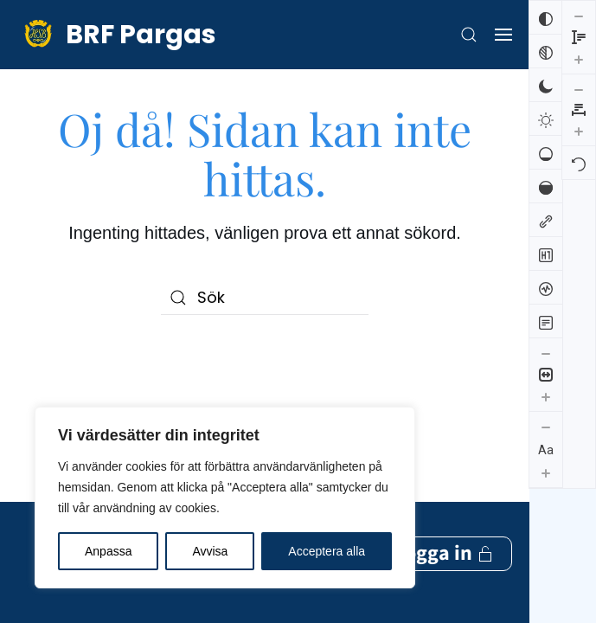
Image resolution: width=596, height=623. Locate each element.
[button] (468, 34)
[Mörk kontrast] (546, 84)
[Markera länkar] (546, 219)
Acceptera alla (326, 551)
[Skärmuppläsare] (546, 287)
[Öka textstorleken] (546, 472)
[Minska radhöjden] (546, 502)
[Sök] (264, 297)
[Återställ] (578, 89)
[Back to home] (116, 34)
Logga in (444, 401)
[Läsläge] (546, 321)
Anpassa (108, 551)
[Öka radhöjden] (546, 546)
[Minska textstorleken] (546, 426)
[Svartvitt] (546, 51)
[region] (225, 497)
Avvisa (210, 551)
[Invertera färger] (546, 17)
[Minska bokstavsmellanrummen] (578, 15)
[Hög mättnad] (546, 186)
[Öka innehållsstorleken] (546, 396)
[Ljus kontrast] (546, 118)
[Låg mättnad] (546, 152)
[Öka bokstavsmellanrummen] (578, 57)
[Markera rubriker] (546, 253)
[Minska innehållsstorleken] (546, 353)
